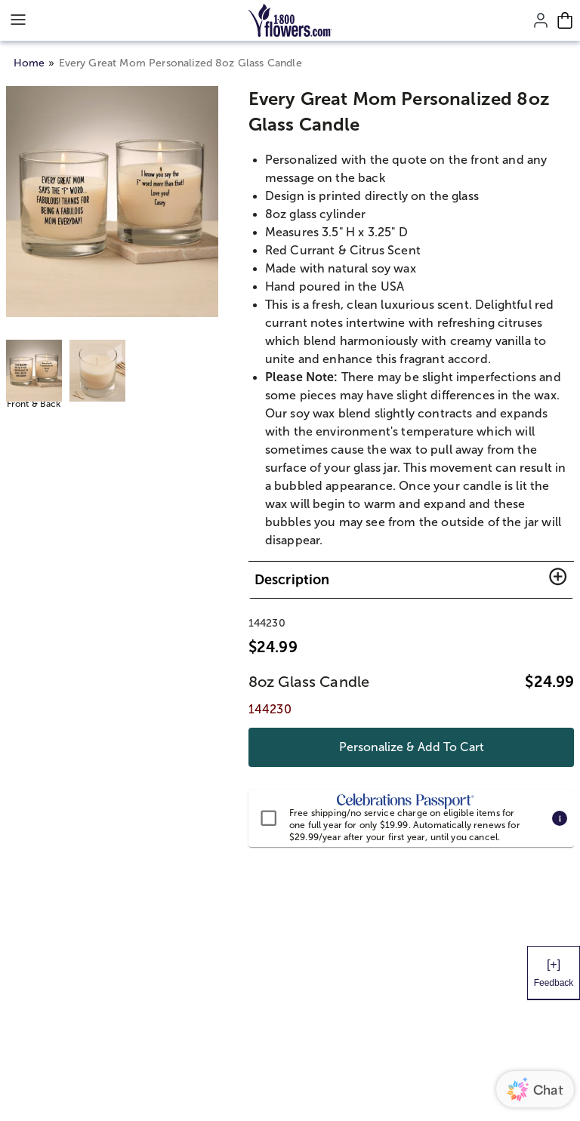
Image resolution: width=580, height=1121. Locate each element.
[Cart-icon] (565, 20)
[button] (411, 580)
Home (29, 63)
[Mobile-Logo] (290, 20)
